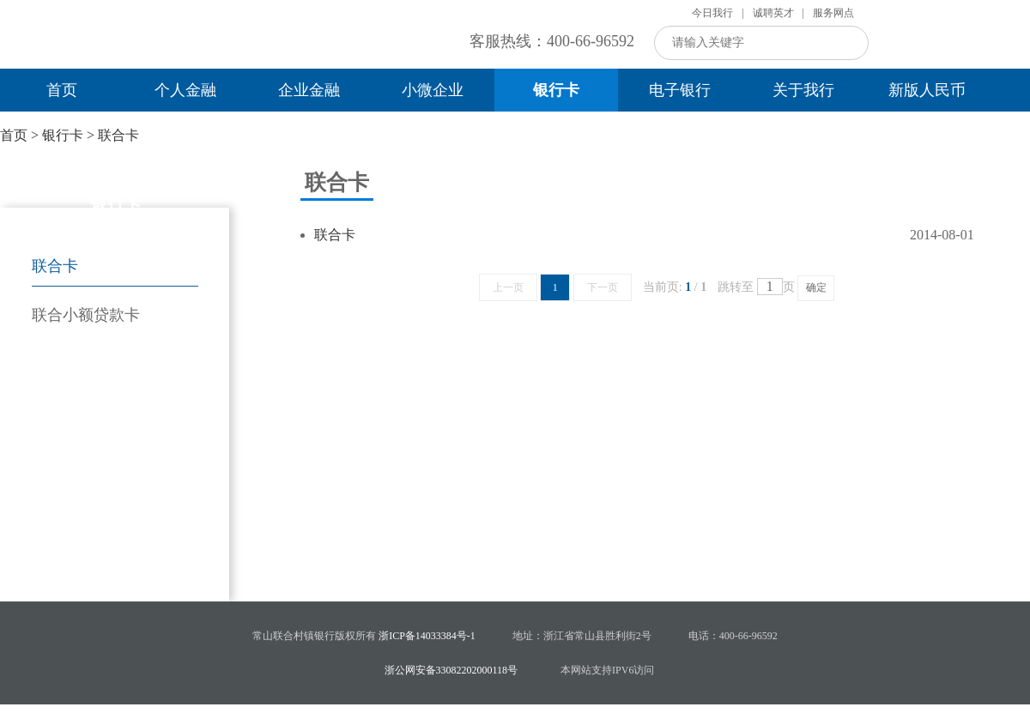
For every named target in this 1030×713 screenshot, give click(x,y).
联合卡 (118, 135)
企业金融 (309, 90)
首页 (61, 90)
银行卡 (556, 90)
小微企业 (433, 90)
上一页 (508, 287)
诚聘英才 (773, 13)
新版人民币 (927, 90)
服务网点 (833, 13)
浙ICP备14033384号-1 (427, 636)
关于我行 (803, 90)
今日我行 (712, 13)
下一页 (602, 287)
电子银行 (680, 90)
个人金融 (185, 90)
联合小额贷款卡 (86, 314)
